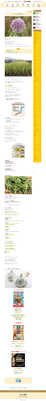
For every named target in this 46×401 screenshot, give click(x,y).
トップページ (6, 10)
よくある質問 (38, 391)
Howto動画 (15, 391)
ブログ (33, 391)
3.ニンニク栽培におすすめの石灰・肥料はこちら (13, 52)
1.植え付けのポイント (9, 50)
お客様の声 (23, 391)
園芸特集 (29, 391)
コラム (9, 10)
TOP (34, 1)
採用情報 (36, 1)
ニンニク (30, 11)
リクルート (20, 391)
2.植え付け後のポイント (9, 51)
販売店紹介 (10, 391)
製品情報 (13, 391)
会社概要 (39, 1)
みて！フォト (26, 391)
